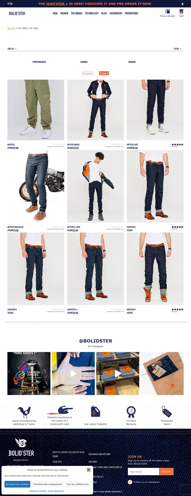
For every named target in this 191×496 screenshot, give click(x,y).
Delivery (93, 461)
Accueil (11, 28)
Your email (136, 471)
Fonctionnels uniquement (47, 484)
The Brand (76, 13)
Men (55, 13)
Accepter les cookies (17, 484)
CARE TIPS (57, 461)
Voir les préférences (78, 484)
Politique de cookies (37, 491)
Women (64, 13)
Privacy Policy (96, 476)
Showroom (116, 13)
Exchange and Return (99, 454)
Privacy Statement (56, 491)
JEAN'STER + (57, 3)
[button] (88, 469)
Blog (104, 13)
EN (11, 4)
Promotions (131, 13)
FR (8, 4)
